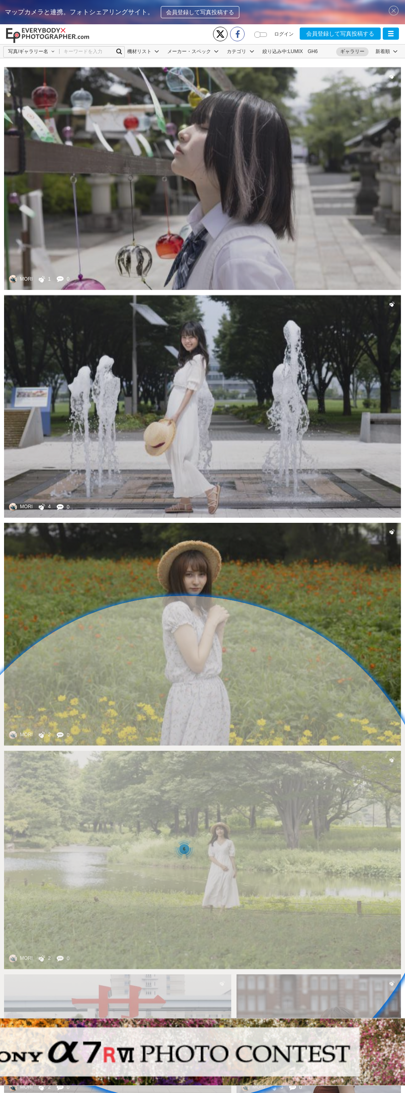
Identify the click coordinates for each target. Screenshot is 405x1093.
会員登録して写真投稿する (200, 12)
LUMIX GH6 (303, 51)
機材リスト (143, 51)
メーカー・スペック (193, 51)
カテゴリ (240, 51)
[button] (391, 34)
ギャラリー (352, 51)
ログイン (284, 34)
